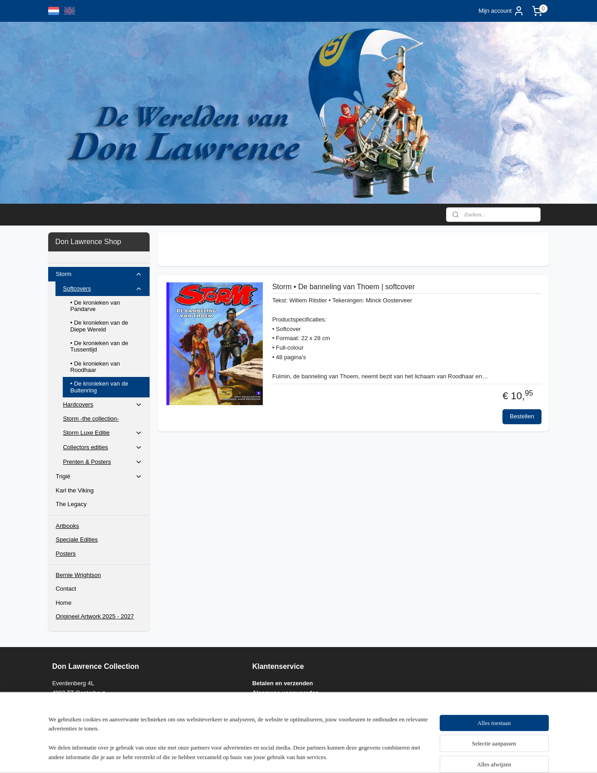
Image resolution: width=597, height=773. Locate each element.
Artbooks (67, 525)
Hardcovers (102, 404)
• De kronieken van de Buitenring (99, 386)
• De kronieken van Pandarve (95, 305)
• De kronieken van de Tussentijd (99, 346)
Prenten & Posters (102, 462)
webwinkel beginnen (323, 756)
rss (294, 756)
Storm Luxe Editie (102, 433)
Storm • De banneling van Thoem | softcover (343, 287)
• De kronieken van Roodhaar (95, 366)
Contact (65, 588)
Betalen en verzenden (282, 683)
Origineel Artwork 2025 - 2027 (94, 616)
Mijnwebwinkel (394, 756)
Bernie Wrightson (77, 575)
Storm (98, 274)
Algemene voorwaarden (285, 692)
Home (63, 602)
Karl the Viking (74, 490)
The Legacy (70, 504)
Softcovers (102, 288)
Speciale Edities (76, 539)
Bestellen (522, 416)
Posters (65, 553)
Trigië (98, 476)
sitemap (278, 756)
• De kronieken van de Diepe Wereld (99, 325)
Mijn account (501, 10)
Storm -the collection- (91, 418)
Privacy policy (272, 702)
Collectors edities (102, 447)
